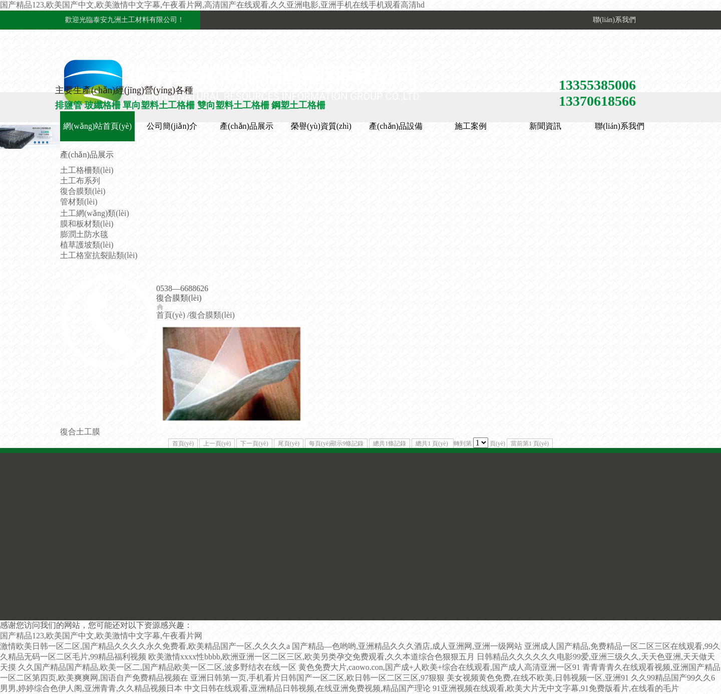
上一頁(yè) (217, 443)
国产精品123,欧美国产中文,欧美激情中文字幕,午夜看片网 (101, 635)
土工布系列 (80, 180)
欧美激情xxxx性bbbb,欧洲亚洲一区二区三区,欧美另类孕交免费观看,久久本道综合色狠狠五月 (311, 656)
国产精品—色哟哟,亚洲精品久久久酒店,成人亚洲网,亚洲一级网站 (407, 646)
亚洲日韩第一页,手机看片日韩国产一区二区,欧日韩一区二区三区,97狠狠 (317, 677)
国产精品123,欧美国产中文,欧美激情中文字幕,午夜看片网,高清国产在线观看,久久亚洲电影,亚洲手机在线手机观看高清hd (212, 5)
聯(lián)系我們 (612, 20)
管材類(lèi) (79, 201)
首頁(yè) (170, 315)
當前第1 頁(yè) (530, 443)
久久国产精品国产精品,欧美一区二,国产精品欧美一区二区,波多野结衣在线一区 (157, 667)
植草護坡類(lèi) (87, 245)
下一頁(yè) (254, 443)
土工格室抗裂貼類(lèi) (99, 255)
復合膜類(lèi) (83, 191)
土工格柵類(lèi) (87, 170)
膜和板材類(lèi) (87, 223)
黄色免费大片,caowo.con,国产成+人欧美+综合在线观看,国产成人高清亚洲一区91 (439, 667)
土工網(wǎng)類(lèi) (94, 213)
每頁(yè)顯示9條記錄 (336, 443)
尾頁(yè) (288, 443)
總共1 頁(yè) (432, 443)
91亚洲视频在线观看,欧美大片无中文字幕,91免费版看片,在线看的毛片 (556, 688)
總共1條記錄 (389, 443)
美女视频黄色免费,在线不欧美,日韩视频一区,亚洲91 (538, 677)
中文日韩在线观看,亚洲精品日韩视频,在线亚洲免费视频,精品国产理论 (307, 688)
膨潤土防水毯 (84, 234)
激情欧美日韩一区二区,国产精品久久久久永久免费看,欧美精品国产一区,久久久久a (145, 646)
